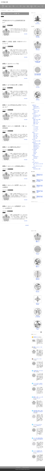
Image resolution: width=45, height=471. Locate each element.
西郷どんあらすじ (35, 133)
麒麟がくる (13, 6)
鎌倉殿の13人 (6, 6)
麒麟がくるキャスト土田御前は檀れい (13, 166)
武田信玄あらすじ (35, 156)
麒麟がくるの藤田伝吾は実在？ (11, 147)
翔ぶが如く (24, 6)
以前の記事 (26, 225)
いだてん (17, 6)
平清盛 (33, 109)
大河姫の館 (4, 2)
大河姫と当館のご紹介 (3, 6)
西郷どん (21, 6)
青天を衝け (10, 6)
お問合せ (42, 6)
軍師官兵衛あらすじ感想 (36, 143)
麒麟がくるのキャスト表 (37, 347)
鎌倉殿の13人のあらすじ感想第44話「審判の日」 (39, 197)
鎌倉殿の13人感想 (36, 106)
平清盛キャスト (35, 112)
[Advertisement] (38, 216)
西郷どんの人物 (35, 136)
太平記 (39, 6)
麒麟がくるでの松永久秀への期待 (12, 85)
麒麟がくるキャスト (10, 25)
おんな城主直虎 (31, 6)
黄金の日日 (34, 167)
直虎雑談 (34, 153)
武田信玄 (35, 6)
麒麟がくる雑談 (35, 123)
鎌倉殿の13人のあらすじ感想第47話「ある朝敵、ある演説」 (39, 180)
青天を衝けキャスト (36, 116)
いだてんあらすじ (35, 126)
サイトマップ (18, 467)
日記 (33, 159)
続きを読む (25, 78)
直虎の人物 (35, 152)
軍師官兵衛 (28, 6)
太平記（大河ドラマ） (36, 162)
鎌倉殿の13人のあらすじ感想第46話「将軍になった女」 (39, 186)
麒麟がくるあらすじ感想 (36, 119)
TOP (4, 10)
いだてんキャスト (35, 129)
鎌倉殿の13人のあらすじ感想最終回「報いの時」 (39, 175)
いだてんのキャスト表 (37, 358)
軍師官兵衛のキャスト (36, 146)
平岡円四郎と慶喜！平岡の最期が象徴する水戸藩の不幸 (38, 411)
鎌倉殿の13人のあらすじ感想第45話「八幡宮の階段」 (39, 191)
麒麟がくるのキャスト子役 (10, 63)
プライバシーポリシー (26, 467)
